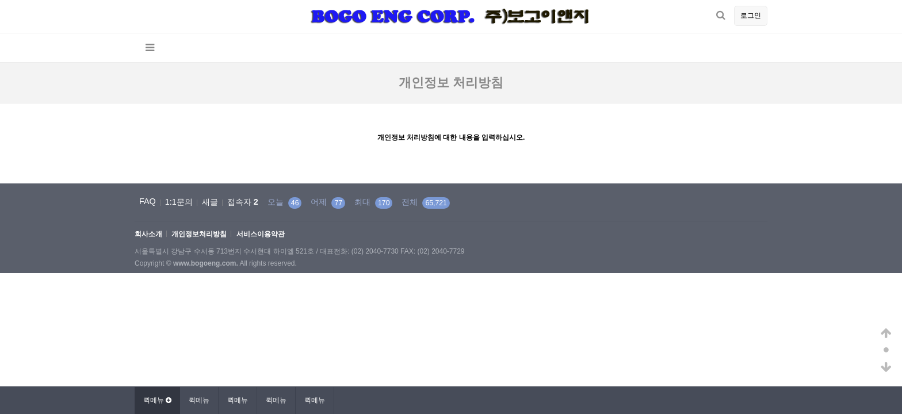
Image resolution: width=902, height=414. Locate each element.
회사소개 (148, 234)
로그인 (750, 16)
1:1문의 (179, 201)
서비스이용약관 (260, 234)
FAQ (147, 201)
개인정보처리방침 (199, 234)
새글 (210, 201)
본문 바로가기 (0, 0)
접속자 (242, 201)
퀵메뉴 (199, 400)
